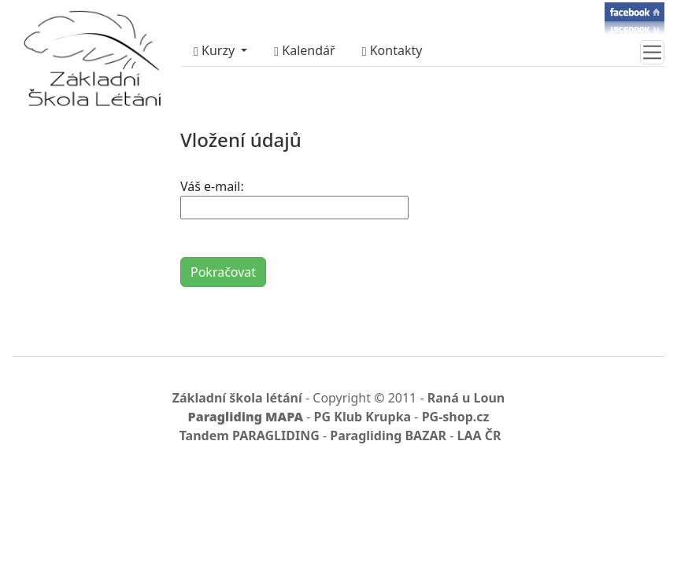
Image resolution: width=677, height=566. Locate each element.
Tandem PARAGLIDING (249, 435)
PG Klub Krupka (363, 416)
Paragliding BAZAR (388, 435)
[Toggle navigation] (652, 52)
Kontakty (392, 50)
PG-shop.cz (456, 416)
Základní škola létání (237, 397)
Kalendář (304, 50)
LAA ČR (479, 435)
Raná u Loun (466, 397)
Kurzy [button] (216, 50)
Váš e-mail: (212, 186)
